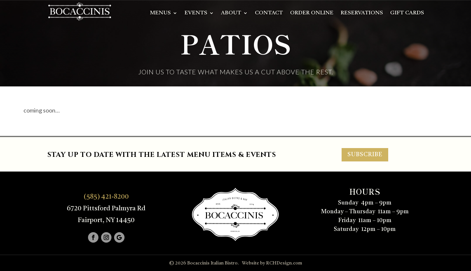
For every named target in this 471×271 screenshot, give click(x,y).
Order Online (311, 13)
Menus (160, 13)
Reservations (362, 13)
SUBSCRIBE (364, 155)
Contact (269, 13)
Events (195, 13)
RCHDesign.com (284, 263)
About (231, 13)
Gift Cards (407, 13)
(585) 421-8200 (106, 197)
